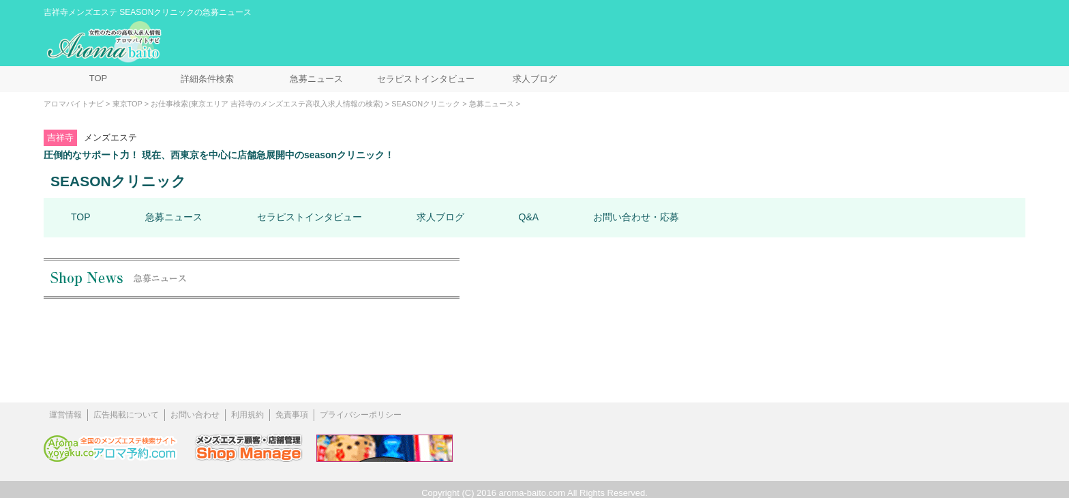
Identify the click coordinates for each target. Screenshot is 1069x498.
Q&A (529, 216)
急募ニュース (316, 79)
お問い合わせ (195, 415)
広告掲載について (126, 415)
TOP (98, 78)
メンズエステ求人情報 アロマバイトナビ (106, 42)
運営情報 (65, 415)
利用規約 (247, 415)
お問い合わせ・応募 (636, 216)
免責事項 (291, 415)
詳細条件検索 (207, 79)
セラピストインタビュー (426, 79)
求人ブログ (535, 79)
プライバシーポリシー (361, 415)
